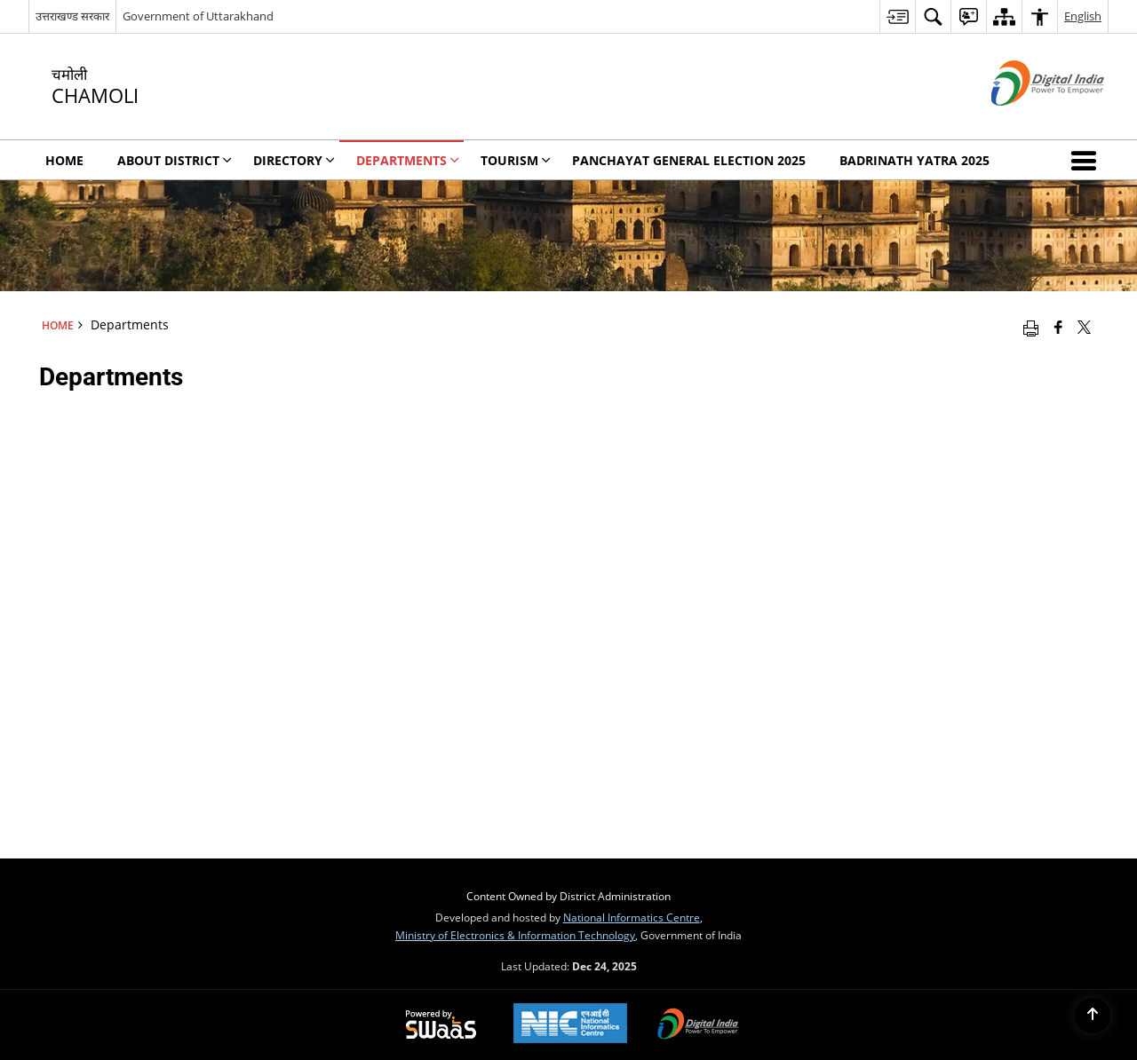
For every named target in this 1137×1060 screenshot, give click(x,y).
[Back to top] (1092, 1015)
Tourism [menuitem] (516, 160)
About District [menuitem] (174, 160)
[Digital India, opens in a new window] (698, 1025)
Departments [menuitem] (407, 160)
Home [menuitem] (64, 160)
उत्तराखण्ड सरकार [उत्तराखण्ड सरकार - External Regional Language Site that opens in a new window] (72, 16)
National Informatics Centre (631, 917)
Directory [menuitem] (294, 160)
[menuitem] (897, 16)
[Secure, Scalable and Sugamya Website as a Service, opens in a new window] (441, 1025)
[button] (1087, 159)
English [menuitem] (1082, 16)
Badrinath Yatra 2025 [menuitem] (914, 160)
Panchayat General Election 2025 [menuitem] (689, 160)
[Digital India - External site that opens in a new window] (1025, 120)
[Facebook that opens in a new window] (1058, 327)
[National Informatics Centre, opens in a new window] (570, 1025)
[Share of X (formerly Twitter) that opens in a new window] (1084, 327)
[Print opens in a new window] (1031, 327)
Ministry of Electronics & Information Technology (515, 935)
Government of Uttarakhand (198, 16)
